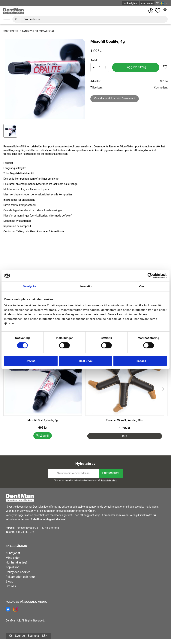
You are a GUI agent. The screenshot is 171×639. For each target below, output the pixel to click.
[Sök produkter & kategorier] (94, 19)
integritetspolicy (109, 480)
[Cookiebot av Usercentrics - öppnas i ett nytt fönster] (150, 275)
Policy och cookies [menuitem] (18, 572)
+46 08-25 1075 (25, 531)
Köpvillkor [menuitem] (12, 567)
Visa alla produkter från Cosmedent (114, 98)
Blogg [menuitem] (9, 581)
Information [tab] (85, 286)
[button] (6, 18)
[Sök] (16, 19)
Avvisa (30, 360)
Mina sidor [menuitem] (13, 558)
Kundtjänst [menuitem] (13, 553)
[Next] (163, 389)
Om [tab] (141, 286)
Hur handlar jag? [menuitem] (16, 562)
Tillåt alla (140, 360)
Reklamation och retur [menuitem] (20, 577)
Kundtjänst (130, 3)
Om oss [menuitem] (11, 586)
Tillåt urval (86, 360)
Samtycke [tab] (29, 286)
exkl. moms (147, 3)
